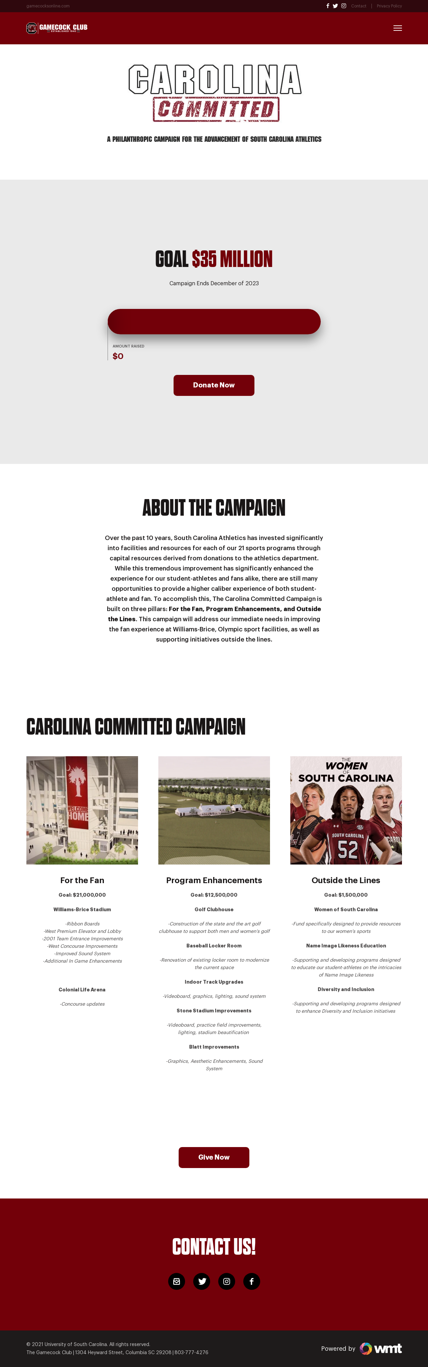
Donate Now (214, 385)
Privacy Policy (389, 6)
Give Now (214, 1157)
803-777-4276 (191, 1352)
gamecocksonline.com (48, 6)
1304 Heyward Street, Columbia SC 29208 (123, 1352)
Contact (358, 6)
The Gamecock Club (49, 1352)
